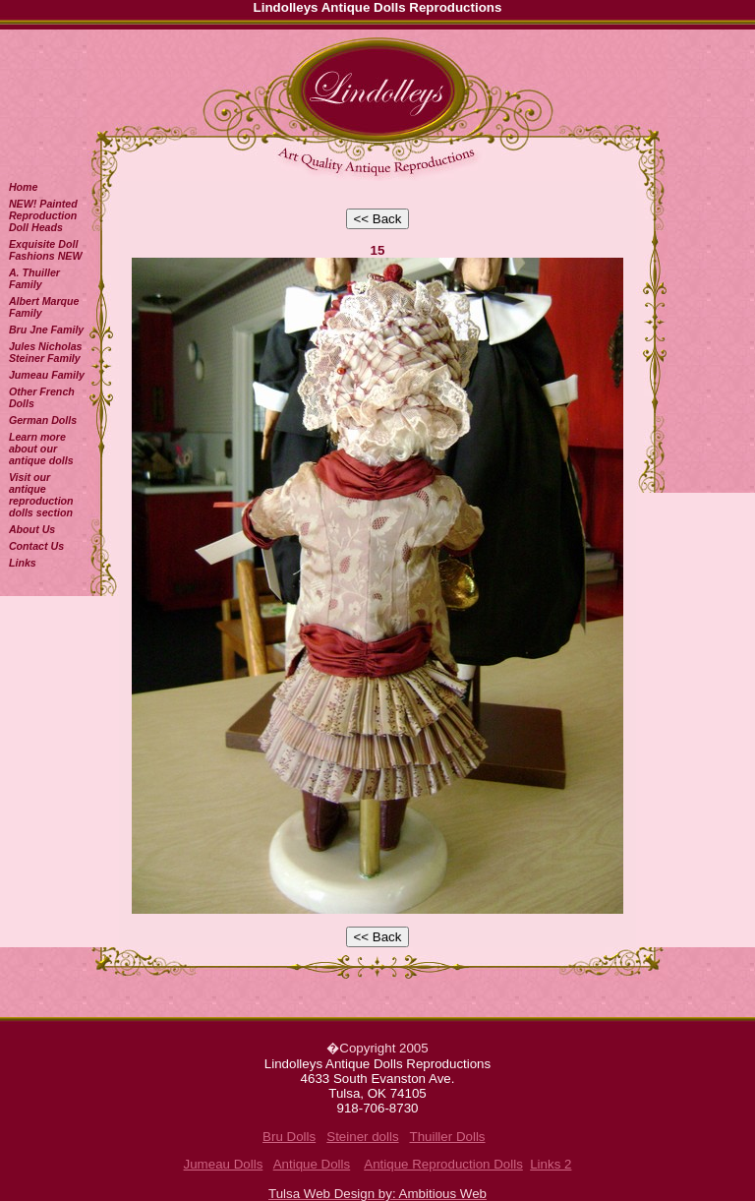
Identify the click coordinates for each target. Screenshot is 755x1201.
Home (23, 187)
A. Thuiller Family (34, 278)
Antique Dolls (312, 1164)
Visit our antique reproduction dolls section (41, 494)
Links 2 (550, 1164)
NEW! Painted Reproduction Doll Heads (43, 215)
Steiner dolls (362, 1136)
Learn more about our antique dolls (41, 448)
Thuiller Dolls (447, 1136)
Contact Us (36, 546)
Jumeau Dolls (223, 1164)
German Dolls (43, 420)
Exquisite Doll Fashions (46, 250)
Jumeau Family (47, 375)
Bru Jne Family (46, 329)
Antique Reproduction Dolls (443, 1164)
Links (22, 563)
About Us (32, 529)
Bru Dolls (289, 1136)
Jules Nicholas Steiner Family (46, 352)
